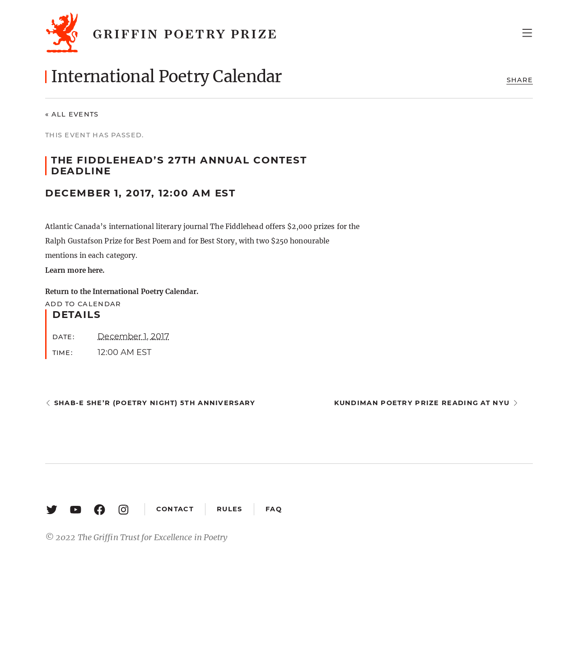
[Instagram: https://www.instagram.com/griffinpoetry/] (123, 509)
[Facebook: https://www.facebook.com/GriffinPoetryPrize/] (99, 509)
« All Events (72, 114)
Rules (229, 509)
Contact (175, 509)
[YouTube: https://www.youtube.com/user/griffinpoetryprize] (75, 509)
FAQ (274, 509)
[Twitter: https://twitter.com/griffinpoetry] (51, 509)
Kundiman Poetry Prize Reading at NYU (422, 403)
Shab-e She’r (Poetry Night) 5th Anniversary (155, 403)
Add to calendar (83, 304)
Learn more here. (74, 270)
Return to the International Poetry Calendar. (121, 291)
